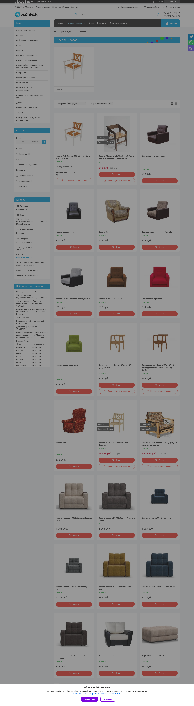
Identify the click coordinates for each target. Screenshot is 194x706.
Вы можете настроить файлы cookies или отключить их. (96, 694)
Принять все (90, 699)
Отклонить (108, 699)
